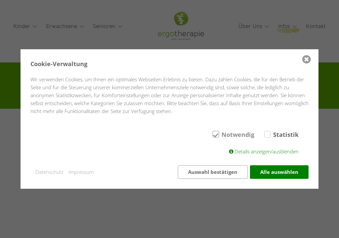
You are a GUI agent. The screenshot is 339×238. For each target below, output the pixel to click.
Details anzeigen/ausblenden (267, 151)
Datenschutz (49, 172)
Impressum (81, 172)
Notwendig (237, 135)
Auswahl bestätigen (212, 172)
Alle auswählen (279, 172)
